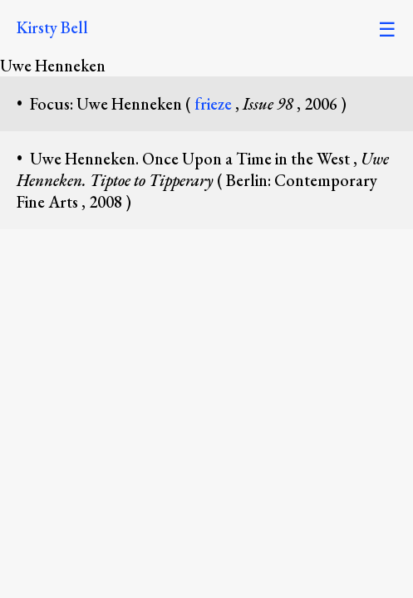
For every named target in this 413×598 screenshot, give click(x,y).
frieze (214, 104)
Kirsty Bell (52, 27)
